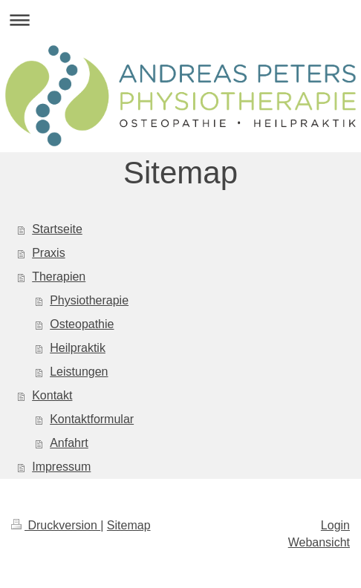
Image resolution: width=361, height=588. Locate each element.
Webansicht (319, 542)
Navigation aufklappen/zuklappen (180, 20)
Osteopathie (82, 324)
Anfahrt (69, 443)
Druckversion (55, 525)
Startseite (57, 229)
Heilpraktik (77, 348)
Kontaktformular (92, 419)
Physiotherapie (89, 300)
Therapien (58, 276)
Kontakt (52, 395)
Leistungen (79, 371)
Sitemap (129, 525)
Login (335, 525)
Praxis (48, 252)
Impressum (61, 466)
